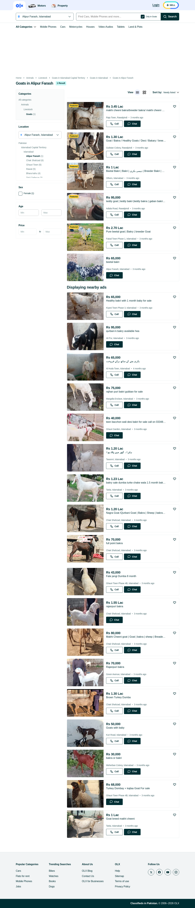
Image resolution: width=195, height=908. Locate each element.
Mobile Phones (48, 26)
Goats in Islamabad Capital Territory (68, 78)
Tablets (121, 26)
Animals (30, 78)
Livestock (42, 78)
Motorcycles (75, 26)
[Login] (156, 5)
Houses (90, 26)
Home (19, 78)
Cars (62, 26)
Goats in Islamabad (99, 78)
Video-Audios (105, 26)
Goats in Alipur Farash (123, 78)
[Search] (170, 16)
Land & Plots (135, 26)
